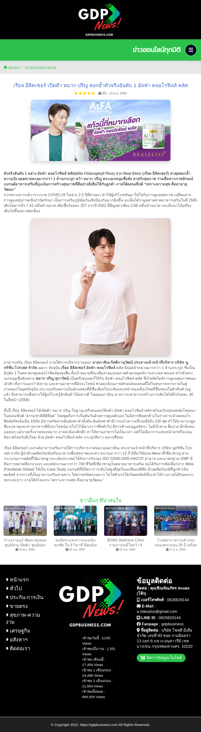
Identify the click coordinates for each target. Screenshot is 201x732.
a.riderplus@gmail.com (157, 611)
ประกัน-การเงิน (24, 597)
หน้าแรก (11, 67)
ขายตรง (17, 606)
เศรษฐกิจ (18, 631)
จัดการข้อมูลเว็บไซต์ (161, 658)
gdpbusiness (172, 624)
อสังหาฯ (16, 640)
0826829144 (178, 600)
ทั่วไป (14, 588)
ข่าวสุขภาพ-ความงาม (40, 67)
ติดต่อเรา (18, 648)
